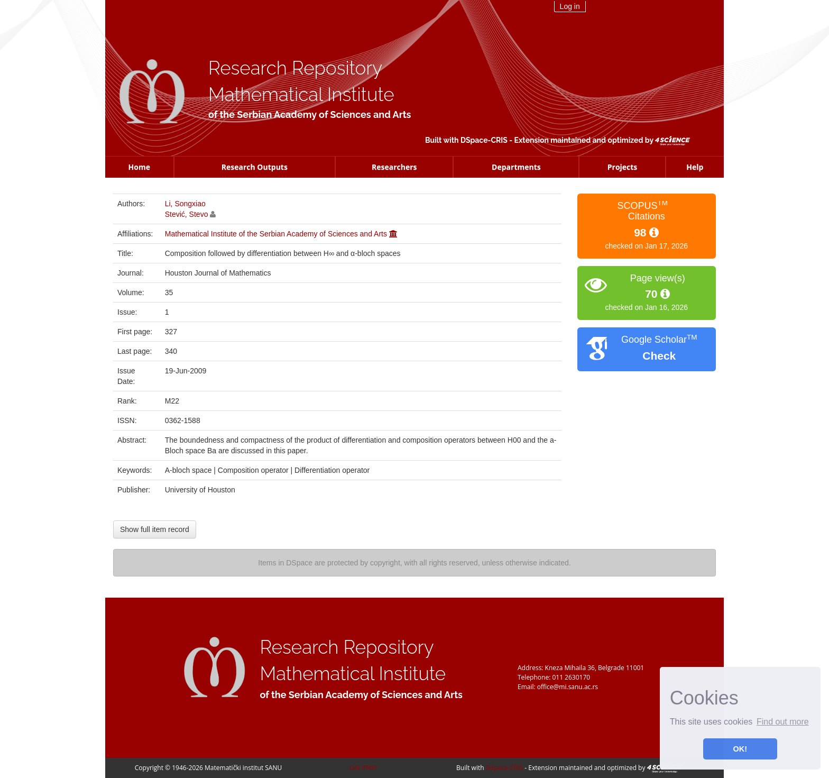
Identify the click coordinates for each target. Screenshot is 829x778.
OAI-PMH (362, 767)
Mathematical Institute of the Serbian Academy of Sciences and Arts (276, 234)
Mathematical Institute (301, 94)
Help (694, 167)
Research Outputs (255, 167)
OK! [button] (740, 749)
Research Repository (295, 68)
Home (139, 167)
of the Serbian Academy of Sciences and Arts (309, 114)
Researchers (394, 167)
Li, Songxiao (185, 203)
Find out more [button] (783, 721)
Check (659, 356)
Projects (622, 167)
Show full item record (154, 529)
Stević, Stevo (186, 214)
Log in (570, 6)
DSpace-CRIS (484, 140)
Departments (516, 167)
